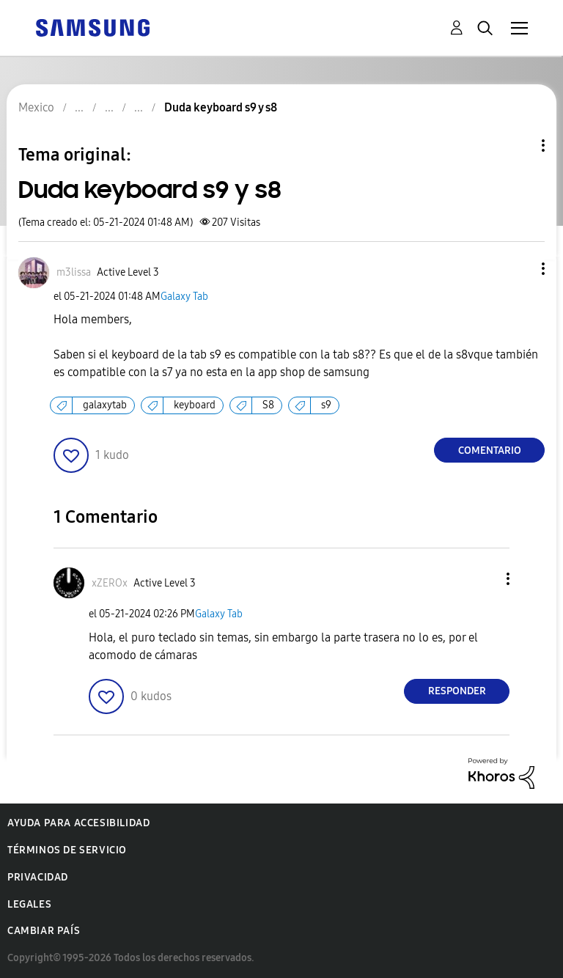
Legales (29, 904)
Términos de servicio (67, 850)
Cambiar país (43, 930)
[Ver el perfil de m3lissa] (73, 272)
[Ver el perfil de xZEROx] (110, 583)
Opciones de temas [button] (518, 145)
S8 (268, 405)
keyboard (195, 405)
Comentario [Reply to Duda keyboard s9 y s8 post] (489, 450)
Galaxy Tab (184, 296)
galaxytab (105, 405)
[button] (519, 268)
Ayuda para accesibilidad (78, 823)
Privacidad (37, 877)
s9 (326, 405)
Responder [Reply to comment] (457, 691)
